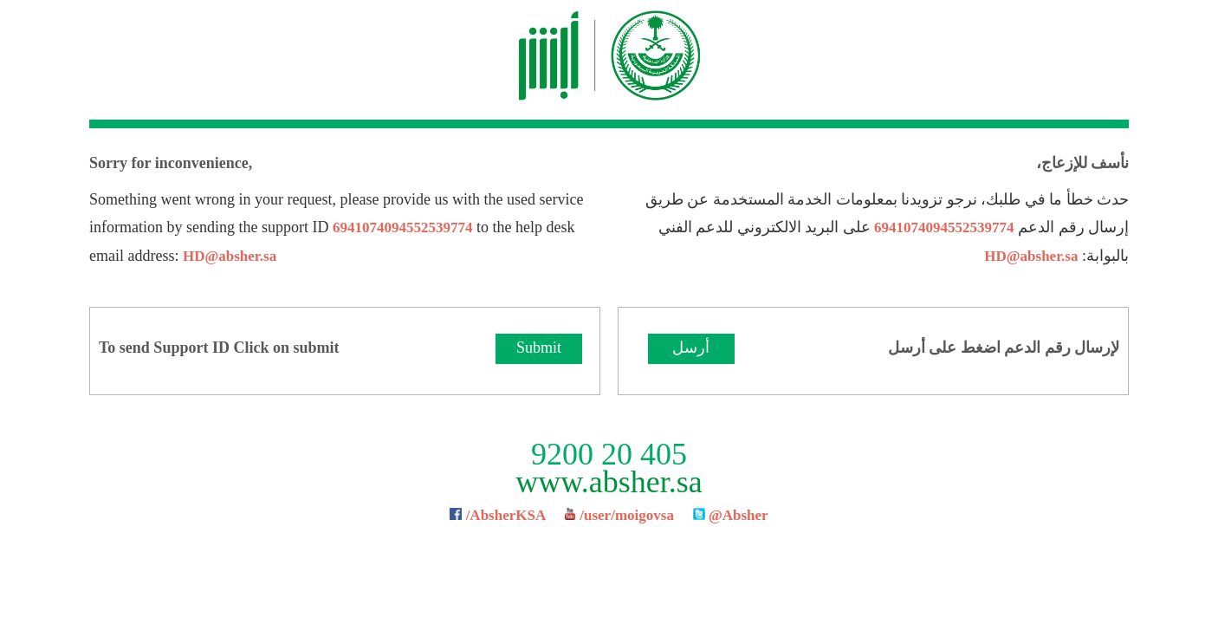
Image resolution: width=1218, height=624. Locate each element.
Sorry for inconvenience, (170, 163)
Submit (538, 347)
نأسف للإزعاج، (1083, 163)
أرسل (690, 347)
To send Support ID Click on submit (219, 347)
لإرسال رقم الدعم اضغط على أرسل (1004, 347)
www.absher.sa (609, 482)
